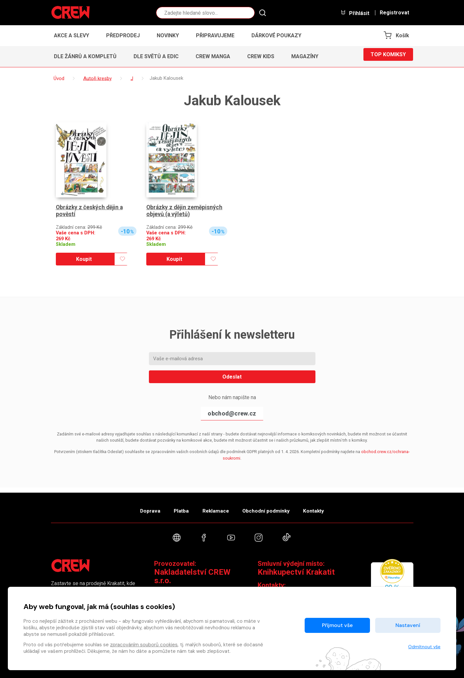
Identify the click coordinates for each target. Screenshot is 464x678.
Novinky (168, 35)
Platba (176, 507)
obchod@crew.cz (232, 413)
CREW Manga (213, 56)
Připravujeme (215, 35)
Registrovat (394, 12)
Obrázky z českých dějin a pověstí (90, 211)
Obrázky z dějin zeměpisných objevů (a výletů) (185, 211)
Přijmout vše (337, 625)
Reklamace (215, 507)
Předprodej (123, 35)
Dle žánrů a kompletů (85, 56)
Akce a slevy (71, 35)
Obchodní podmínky (271, 507)
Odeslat (232, 377)
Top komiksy (388, 56)
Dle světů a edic (156, 56)
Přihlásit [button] (355, 13)
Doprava (139, 507)
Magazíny (304, 56)
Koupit (84, 259)
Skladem (65, 244)
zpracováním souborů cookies (144, 644)
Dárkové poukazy (276, 35)
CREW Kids (260, 56)
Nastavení (407, 625)
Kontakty (324, 507)
